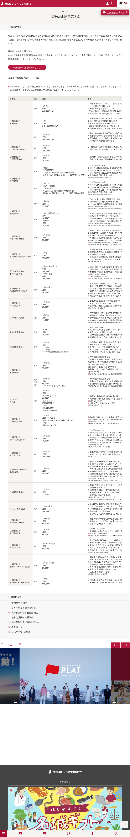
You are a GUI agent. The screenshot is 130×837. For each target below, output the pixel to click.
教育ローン (16, 627)
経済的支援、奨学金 (20, 632)
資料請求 (65, 781)
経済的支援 (16, 26)
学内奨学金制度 (19, 602)
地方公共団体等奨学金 (22, 617)
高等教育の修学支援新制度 (24, 612)
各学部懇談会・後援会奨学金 (25, 622)
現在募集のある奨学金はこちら (27, 67)
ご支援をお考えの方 (115, 12)
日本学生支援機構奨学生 (23, 607)
